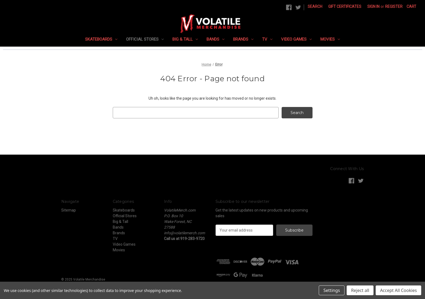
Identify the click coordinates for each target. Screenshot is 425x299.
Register (394, 6)
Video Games (296, 39)
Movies (330, 39)
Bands (215, 39)
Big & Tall (185, 39)
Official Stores (145, 39)
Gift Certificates (344, 6)
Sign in (373, 6)
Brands (243, 39)
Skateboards (101, 39)
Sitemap (68, 210)
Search (315, 6)
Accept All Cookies (398, 290)
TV (267, 39)
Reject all (360, 290)
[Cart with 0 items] (411, 6)
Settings (331, 290)
